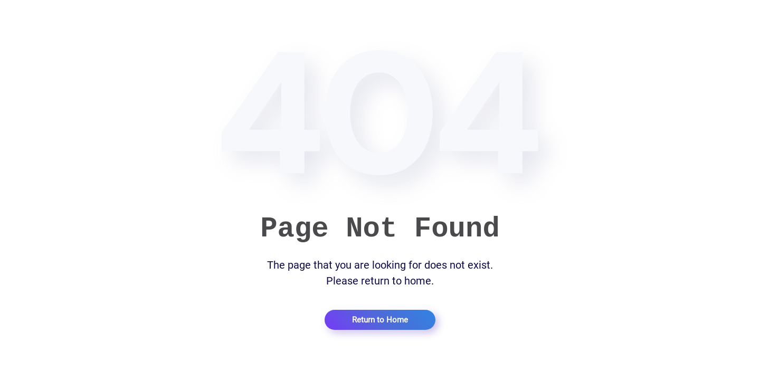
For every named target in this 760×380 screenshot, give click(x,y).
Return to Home (380, 320)
